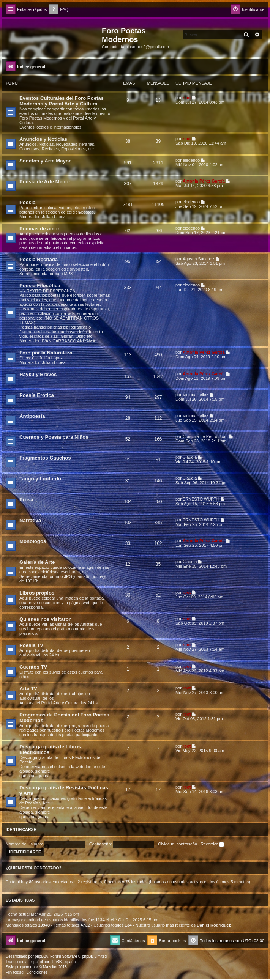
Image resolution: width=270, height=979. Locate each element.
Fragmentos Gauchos (45, 458)
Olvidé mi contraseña (177, 844)
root (187, 97)
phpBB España (63, 962)
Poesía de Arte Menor (44, 181)
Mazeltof (50, 967)
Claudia (190, 457)
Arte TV (28, 688)
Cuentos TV (33, 667)
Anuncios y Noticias (43, 139)
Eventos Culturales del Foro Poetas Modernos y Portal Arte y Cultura (61, 101)
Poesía (27, 202)
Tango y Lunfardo (40, 479)
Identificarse (21, 829)
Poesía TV (31, 645)
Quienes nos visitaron (45, 619)
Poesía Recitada (38, 259)
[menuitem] (58, 9)
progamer (23, 967)
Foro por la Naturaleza (45, 353)
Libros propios (36, 593)
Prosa (26, 499)
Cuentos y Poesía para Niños (53, 437)
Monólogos (32, 541)
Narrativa (30, 520)
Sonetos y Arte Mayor (45, 161)
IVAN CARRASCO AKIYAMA (68, 340)
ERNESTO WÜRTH (201, 499)
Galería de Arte (37, 562)
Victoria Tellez (195, 394)
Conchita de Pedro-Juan (205, 436)
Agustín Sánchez (198, 259)
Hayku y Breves (38, 374)
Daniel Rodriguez (214, 925)
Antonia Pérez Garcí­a (204, 181)
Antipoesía (32, 416)
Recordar (212, 844)
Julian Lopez (53, 216)
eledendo (191, 160)
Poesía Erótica (36, 395)
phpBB (40, 956)
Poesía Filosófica (39, 285)
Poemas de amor (39, 228)
